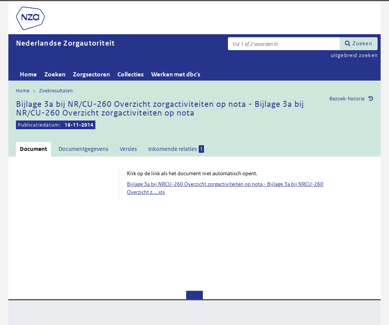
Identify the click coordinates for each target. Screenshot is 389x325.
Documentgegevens (83, 148)
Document (33, 148)
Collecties (130, 74)
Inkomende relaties (176, 149)
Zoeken (362, 43)
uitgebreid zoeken (354, 55)
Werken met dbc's (175, 74)
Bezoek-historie (347, 98)
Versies (128, 148)
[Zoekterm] (284, 43)
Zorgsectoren (91, 74)
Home (28, 74)
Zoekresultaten (56, 90)
